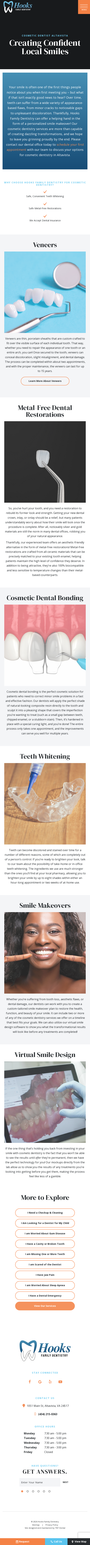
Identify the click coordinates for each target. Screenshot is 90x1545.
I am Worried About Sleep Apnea (45, 1285)
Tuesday (29, 1438)
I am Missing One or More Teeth (45, 1254)
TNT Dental (60, 1528)
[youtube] (60, 1381)
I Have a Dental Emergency (45, 1295)
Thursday (30, 1447)
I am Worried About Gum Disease (45, 1233)
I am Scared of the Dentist (45, 1264)
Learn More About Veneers (45, 381)
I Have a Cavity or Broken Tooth (45, 1243)
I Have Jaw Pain (45, 1274)
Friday (28, 1452)
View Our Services (45, 1305)
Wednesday (32, 1443)
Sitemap (36, 1525)
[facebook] (29, 1381)
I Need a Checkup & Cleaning (45, 1212)
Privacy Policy (52, 1525)
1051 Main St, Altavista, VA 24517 (45, 1405)
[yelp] (50, 1381)
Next (65, 1482)
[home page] (18, 7)
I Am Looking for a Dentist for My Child (45, 1223)
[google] (39, 1381)
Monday (29, 1433)
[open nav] (84, 7)
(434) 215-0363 (45, 1414)
